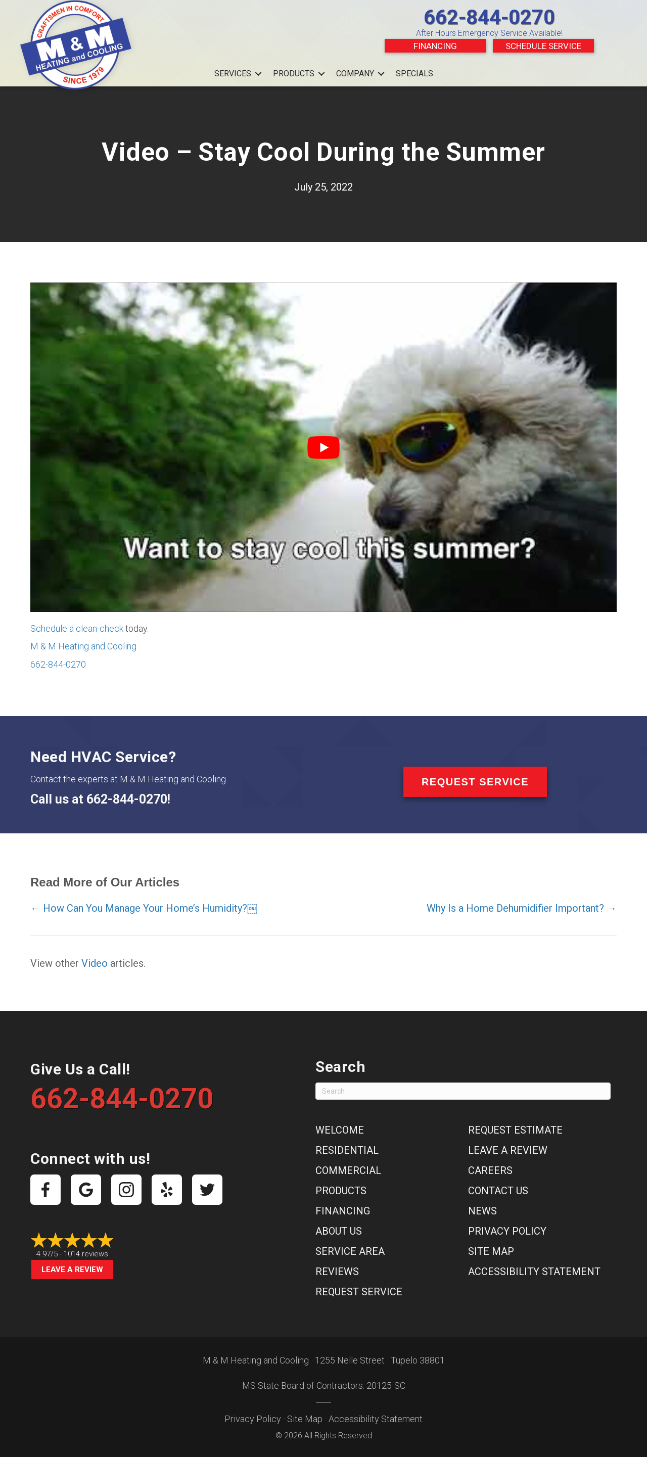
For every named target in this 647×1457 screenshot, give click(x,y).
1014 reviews (86, 1253)
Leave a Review (72, 1269)
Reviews (337, 1271)
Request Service (358, 1292)
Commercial (348, 1170)
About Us (338, 1231)
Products (293, 73)
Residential (347, 1150)
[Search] (463, 1091)
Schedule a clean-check (76, 628)
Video (94, 963)
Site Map (491, 1251)
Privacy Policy (507, 1231)
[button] (258, 73)
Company (355, 73)
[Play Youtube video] (323, 447)
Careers (490, 1170)
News (482, 1211)
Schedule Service (543, 46)
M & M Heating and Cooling (83, 646)
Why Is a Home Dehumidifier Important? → (522, 908)
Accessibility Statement (534, 1271)
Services (232, 73)
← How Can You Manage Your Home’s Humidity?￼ (143, 908)
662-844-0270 (489, 17)
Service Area (350, 1251)
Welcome (339, 1130)
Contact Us (498, 1191)
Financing (435, 46)
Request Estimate (515, 1130)
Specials (414, 73)
